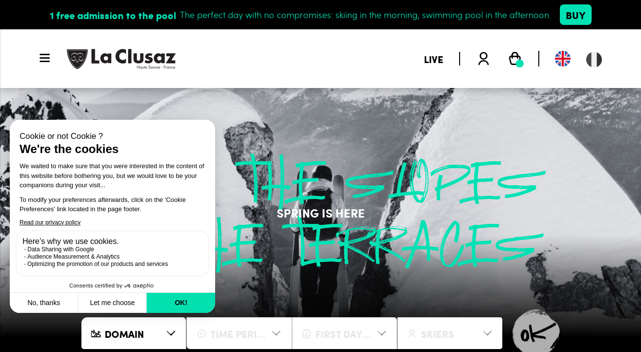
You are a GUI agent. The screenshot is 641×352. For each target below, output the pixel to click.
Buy (576, 15)
